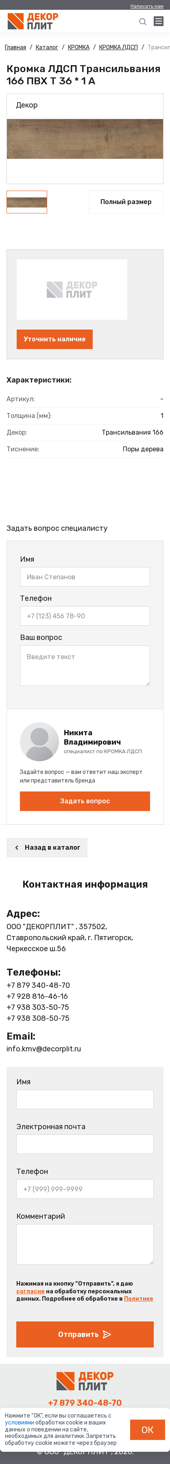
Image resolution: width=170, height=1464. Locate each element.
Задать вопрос (85, 801)
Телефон (36, 598)
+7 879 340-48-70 (38, 985)
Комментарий (40, 1216)
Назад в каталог (47, 847)
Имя (27, 559)
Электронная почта (50, 1126)
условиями (20, 1422)
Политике (138, 1298)
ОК (148, 1429)
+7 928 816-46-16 (37, 996)
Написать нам (147, 6)
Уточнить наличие (55, 339)
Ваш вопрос (41, 637)
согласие (30, 1291)
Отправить (85, 1334)
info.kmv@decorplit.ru (44, 1048)
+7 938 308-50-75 (38, 1018)
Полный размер (126, 202)
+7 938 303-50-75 (38, 1007)
